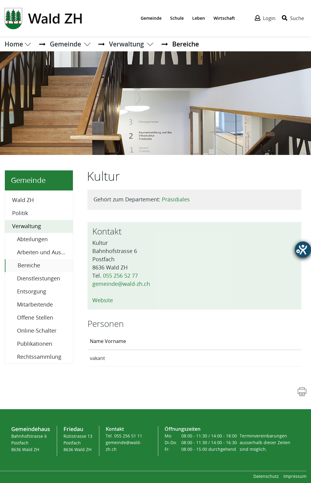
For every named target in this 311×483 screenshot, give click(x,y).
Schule (177, 18)
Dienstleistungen (38, 278)
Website (105, 300)
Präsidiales (176, 199)
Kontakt (235, 341)
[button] (65, 44)
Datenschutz (266, 476)
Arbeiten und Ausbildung (45, 252)
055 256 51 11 (128, 436)
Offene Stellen (35, 317)
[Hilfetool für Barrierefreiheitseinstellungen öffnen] (303, 250)
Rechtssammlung (39, 357)
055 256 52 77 (120, 275)
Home (14, 44)
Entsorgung (31, 291)
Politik (20, 213)
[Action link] (43, 18)
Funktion (160, 341)
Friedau (73, 429)
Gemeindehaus (30, 429)
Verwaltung (26, 226)
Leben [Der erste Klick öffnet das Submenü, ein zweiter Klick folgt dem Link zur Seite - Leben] (198, 18)
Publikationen (34, 344)
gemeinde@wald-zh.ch (121, 284)
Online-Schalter (36, 330)
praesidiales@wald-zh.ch (254, 358)
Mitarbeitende (35, 304)
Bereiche (45, 265)
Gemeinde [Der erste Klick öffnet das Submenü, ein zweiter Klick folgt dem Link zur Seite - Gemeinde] (151, 18)
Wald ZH (23, 200)
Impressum (294, 476)
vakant (97, 358)
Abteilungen (32, 239)
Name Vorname (108, 341)
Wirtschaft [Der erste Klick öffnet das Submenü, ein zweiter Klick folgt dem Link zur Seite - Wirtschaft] (224, 18)
